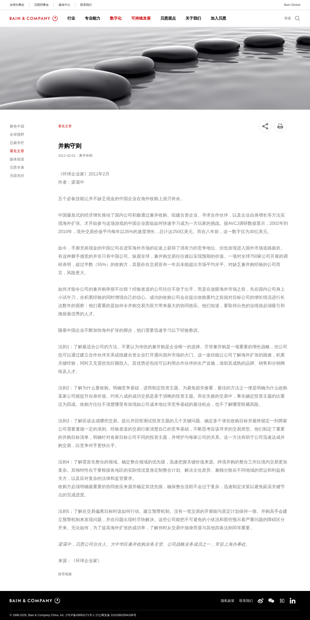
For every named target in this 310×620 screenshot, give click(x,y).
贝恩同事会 (41, 5)
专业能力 (92, 18)
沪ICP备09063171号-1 (79, 615)
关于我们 (193, 18)
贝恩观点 (168, 18)
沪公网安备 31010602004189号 (115, 615)
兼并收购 (86, 155)
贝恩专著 (17, 167)
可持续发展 (141, 18)
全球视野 (17, 134)
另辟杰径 (17, 176)
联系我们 (86, 5)
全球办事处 (17, 5)
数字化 (116, 18)
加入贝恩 (218, 18)
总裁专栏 (17, 143)
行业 (71, 18)
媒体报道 (17, 159)
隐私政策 (227, 601)
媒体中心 (64, 5)
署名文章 (17, 151)
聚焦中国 (17, 126)
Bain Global (292, 5)
